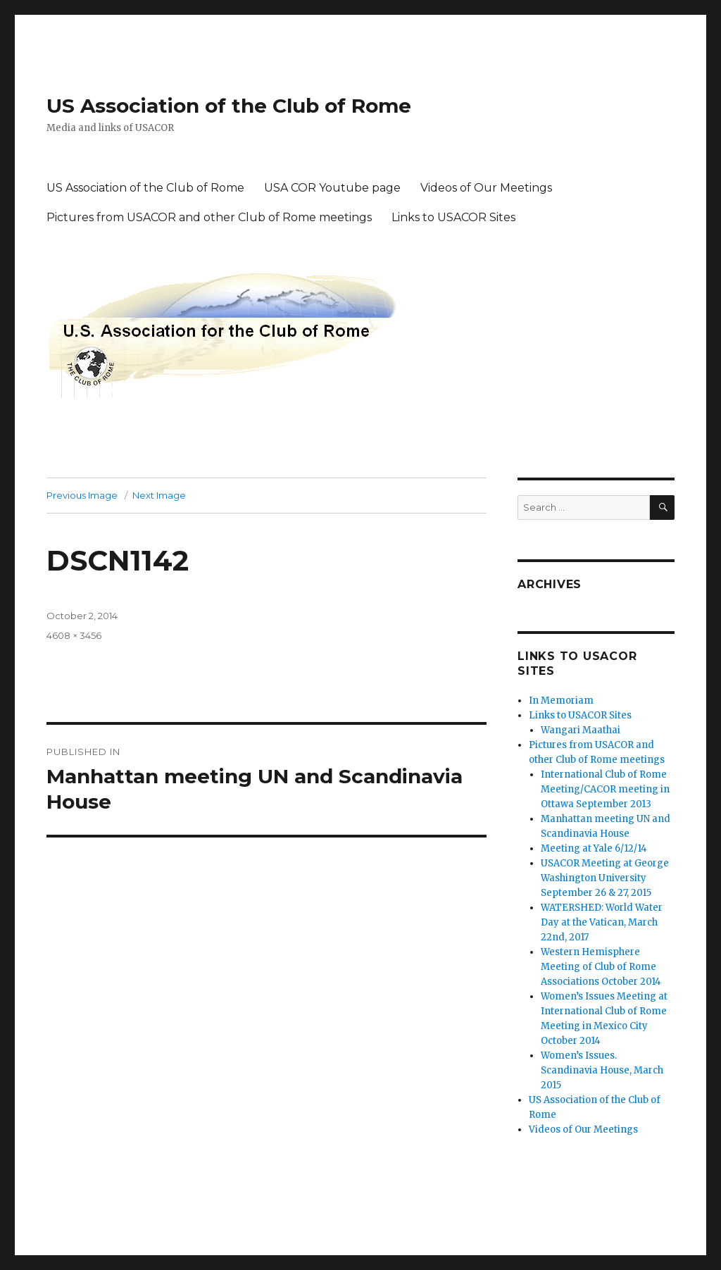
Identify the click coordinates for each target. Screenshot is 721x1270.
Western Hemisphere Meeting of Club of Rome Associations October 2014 (601, 967)
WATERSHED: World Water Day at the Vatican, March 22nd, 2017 (602, 922)
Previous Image (82, 495)
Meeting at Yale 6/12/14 (594, 848)
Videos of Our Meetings (486, 187)
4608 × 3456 (73, 635)
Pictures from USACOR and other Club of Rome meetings (209, 217)
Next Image (159, 495)
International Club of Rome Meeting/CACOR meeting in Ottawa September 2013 (605, 789)
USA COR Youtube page (332, 187)
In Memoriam (561, 700)
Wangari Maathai (580, 730)
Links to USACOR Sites (453, 217)
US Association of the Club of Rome (228, 106)
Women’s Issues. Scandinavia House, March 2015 (602, 1070)
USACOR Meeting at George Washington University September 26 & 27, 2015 (605, 878)
